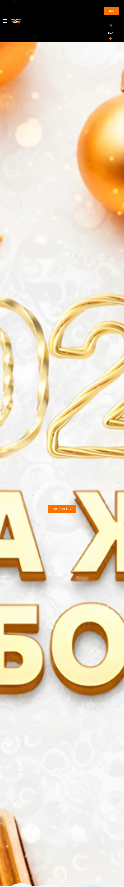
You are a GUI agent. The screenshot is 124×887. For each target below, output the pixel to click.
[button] (5, 485)
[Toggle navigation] (5, 21)
